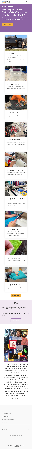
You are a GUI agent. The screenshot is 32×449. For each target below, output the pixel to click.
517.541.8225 (6, 416)
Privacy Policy (21, 445)
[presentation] (29, 1)
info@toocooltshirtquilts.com (9, 419)
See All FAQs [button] (16, 320)
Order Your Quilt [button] (7, 24)
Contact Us (10, 445)
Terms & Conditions (15, 445)
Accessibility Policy (16, 446)
